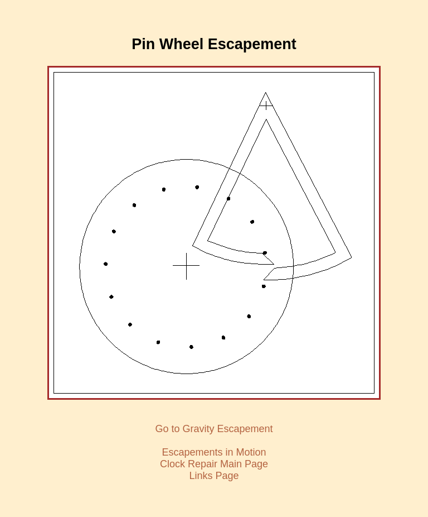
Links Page (214, 475)
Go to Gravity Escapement (214, 428)
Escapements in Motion (214, 452)
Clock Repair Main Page (214, 464)
